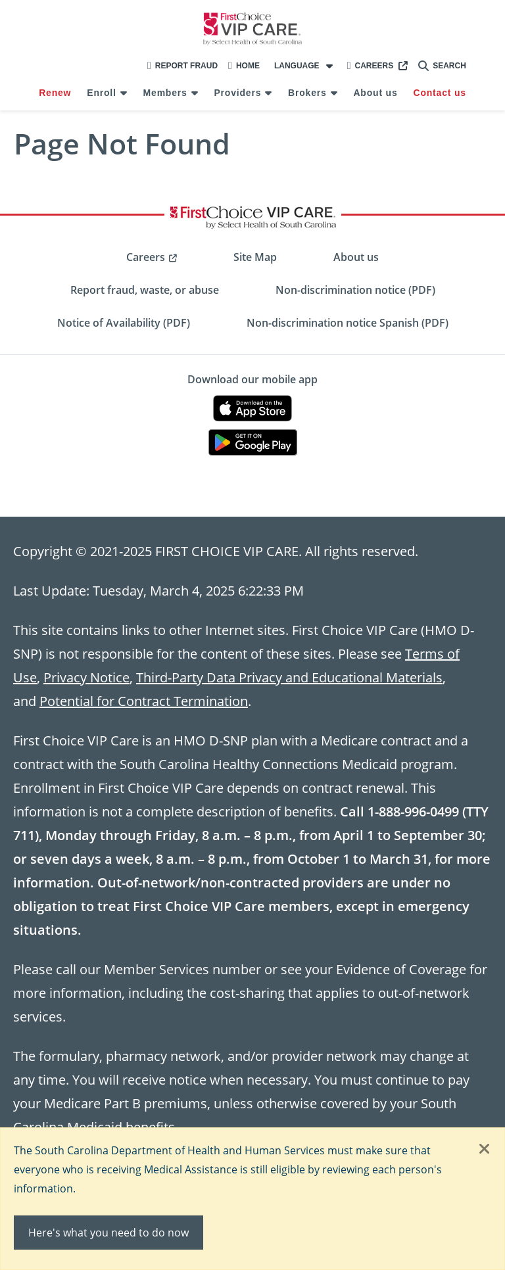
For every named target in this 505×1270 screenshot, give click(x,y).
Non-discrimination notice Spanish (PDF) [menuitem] (347, 323)
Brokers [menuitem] (307, 92)
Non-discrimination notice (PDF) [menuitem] (355, 290)
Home (244, 65)
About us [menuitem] (375, 92)
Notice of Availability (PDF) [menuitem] (123, 323)
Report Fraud (182, 65)
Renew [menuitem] (55, 92)
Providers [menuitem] (237, 92)
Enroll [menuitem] (101, 92)
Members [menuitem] (165, 92)
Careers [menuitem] (145, 257)
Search (442, 65)
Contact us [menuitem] (439, 92)
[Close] (484, 1150)
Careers (370, 65)
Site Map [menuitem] (255, 257)
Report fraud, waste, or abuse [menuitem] (144, 290)
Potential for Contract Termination (143, 700)
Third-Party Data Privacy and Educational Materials (289, 677)
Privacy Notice (86, 677)
